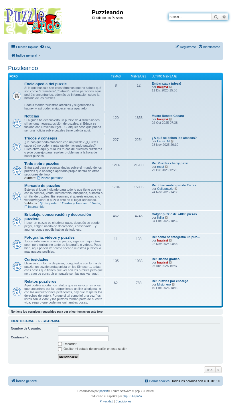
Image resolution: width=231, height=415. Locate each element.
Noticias (31, 116)
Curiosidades (36, 259)
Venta (94, 203)
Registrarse (49, 321)
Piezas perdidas (50, 177)
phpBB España (132, 396)
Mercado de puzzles (42, 185)
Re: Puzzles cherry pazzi (170, 163)
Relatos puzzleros (40, 281)
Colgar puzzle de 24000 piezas (174, 214)
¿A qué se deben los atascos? (174, 137)
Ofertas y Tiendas (72, 203)
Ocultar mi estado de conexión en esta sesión (92, 348)
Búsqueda (47, 203)
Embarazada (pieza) (166, 83)
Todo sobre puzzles (41, 163)
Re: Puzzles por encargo (170, 281)
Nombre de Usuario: (26, 328)
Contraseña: (20, 337)
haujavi (162, 87)
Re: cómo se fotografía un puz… (176, 237)
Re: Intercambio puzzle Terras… (176, 185)
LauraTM (163, 141)
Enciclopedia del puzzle (45, 84)
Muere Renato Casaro (168, 115)
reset (160, 166)
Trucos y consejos (40, 138)
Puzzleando (23, 68)
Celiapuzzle (165, 188)
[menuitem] (45, 46)
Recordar (67, 344)
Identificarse (22, 321)
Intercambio (34, 206)
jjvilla (160, 217)
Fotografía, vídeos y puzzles (49, 237)
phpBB (103, 391)
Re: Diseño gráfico (165, 259)
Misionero (164, 284)
